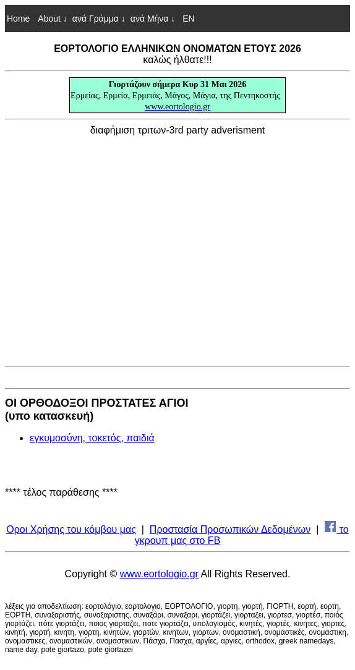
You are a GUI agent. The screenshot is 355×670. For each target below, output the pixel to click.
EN (187, 18)
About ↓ (52, 18)
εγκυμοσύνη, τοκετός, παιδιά (92, 438)
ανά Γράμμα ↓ (99, 18)
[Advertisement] (177, 248)
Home (18, 18)
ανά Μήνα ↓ (153, 18)
